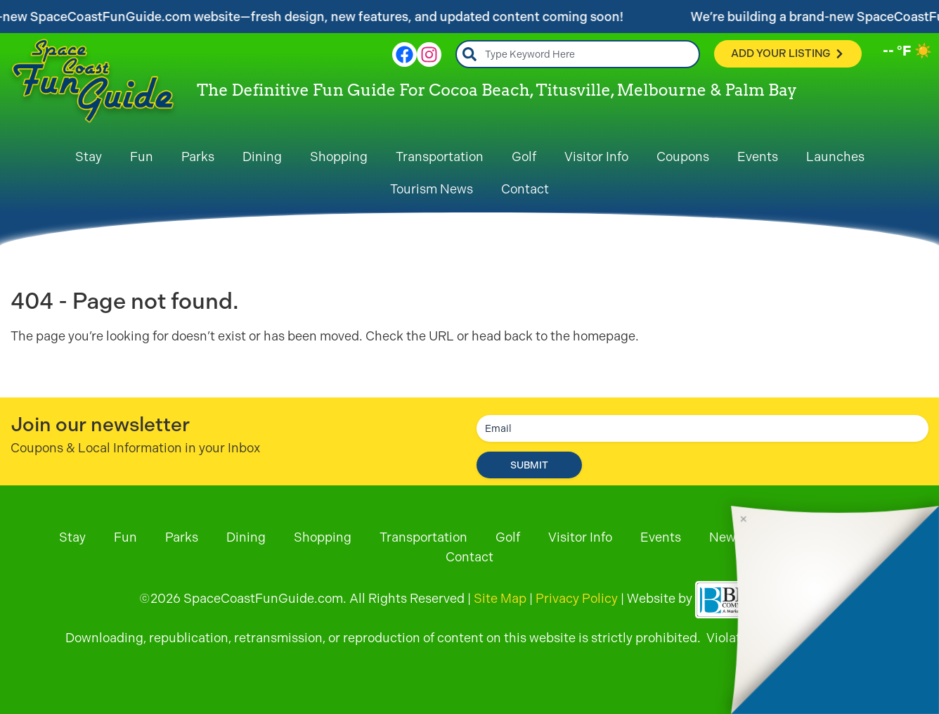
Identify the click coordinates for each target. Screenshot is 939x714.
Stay (88, 156)
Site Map (500, 598)
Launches (835, 156)
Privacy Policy (577, 598)
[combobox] (577, 54)
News (725, 537)
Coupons (682, 156)
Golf (524, 156)
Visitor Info (596, 156)
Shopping (339, 156)
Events (757, 156)
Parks (197, 156)
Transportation (440, 156)
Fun (141, 156)
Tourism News (431, 188)
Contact (525, 188)
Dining (262, 156)
